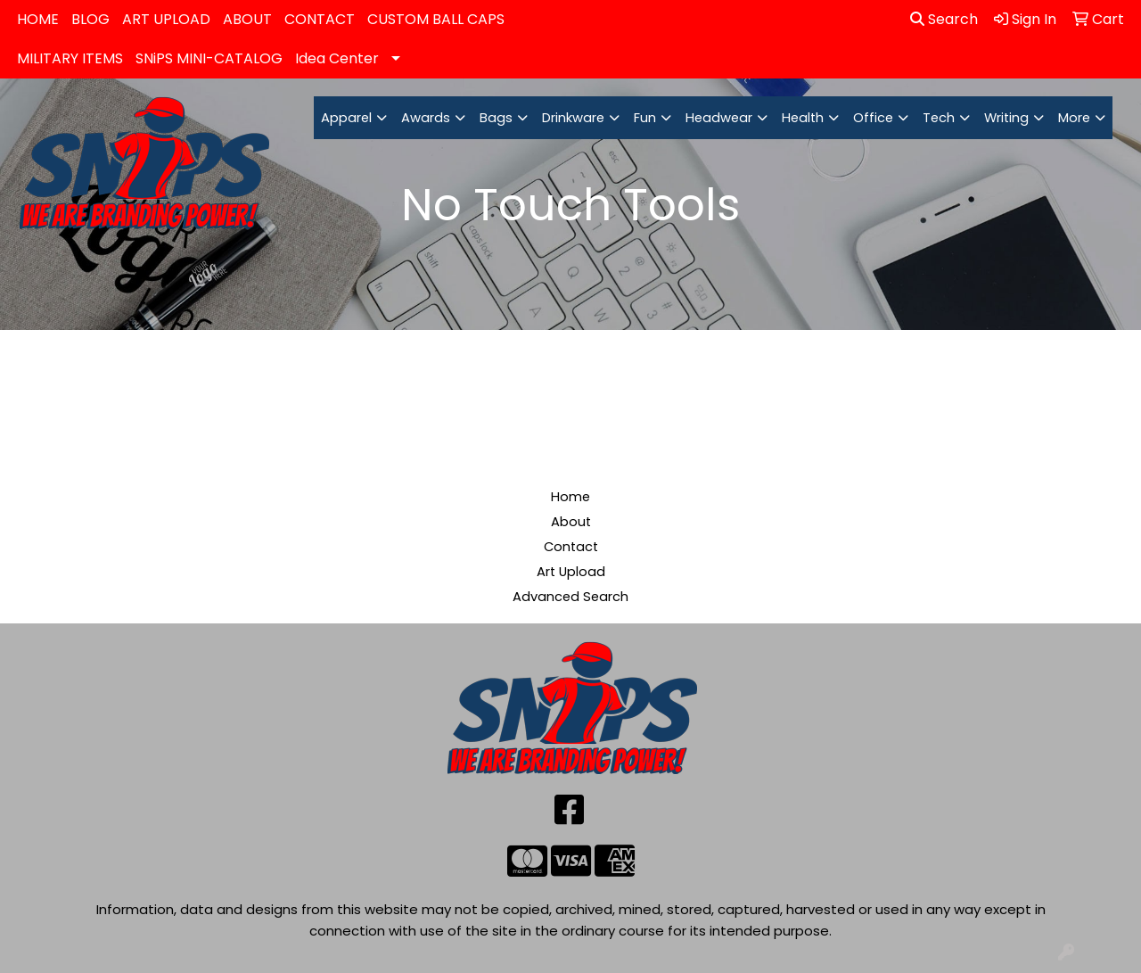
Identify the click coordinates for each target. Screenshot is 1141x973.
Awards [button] (425, 118)
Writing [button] (1006, 118)
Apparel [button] (346, 118)
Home (570, 497)
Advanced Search (570, 597)
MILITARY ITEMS (70, 58)
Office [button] (873, 118)
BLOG (90, 19)
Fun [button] (645, 118)
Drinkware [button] (573, 118)
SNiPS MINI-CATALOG (209, 58)
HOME (38, 19)
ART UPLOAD (166, 19)
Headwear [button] (718, 118)
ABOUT (247, 19)
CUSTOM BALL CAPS (436, 19)
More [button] (1074, 118)
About (571, 522)
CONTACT (319, 19)
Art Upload (571, 572)
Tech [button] (939, 118)
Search (944, 19)
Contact (571, 547)
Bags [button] (496, 118)
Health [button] (803, 118)
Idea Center (337, 58)
